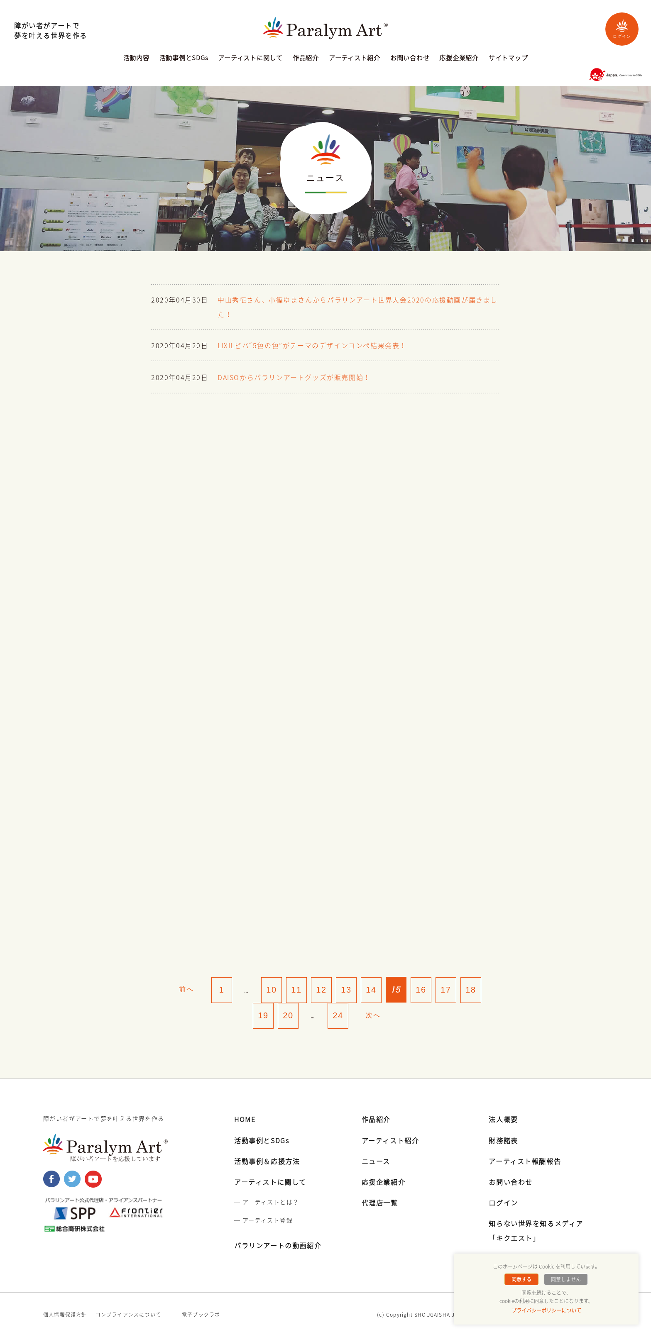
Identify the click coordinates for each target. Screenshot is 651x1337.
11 (296, 989)
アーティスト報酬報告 (525, 1161)
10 (271, 989)
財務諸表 (503, 1141)
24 (338, 1016)
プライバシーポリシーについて (546, 1310)
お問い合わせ (410, 58)
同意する (521, 1279)
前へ (186, 989)
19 (263, 1016)
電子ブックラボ (201, 1315)
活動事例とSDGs (183, 58)
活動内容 (136, 58)
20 (288, 1016)
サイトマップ (508, 58)
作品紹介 (306, 58)
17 (445, 989)
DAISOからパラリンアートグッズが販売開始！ (294, 383)
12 (321, 989)
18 (470, 989)
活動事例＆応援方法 (267, 1161)
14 (371, 989)
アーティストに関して (250, 58)
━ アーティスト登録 (263, 1220)
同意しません (566, 1279)
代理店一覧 (380, 1203)
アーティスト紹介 (354, 58)
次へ (373, 1015)
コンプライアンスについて (128, 1315)
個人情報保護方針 (65, 1315)
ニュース (376, 1161)
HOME (244, 1120)
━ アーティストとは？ (266, 1202)
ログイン (622, 29)
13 (346, 989)
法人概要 (503, 1120)
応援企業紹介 (459, 58)
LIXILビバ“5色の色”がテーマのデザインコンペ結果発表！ (312, 347)
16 (421, 989)
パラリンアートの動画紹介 (277, 1246)
